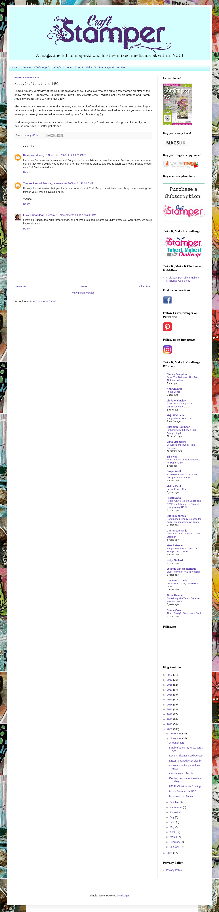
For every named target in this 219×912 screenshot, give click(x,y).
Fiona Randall (175, 595)
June (173, 822)
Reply (26, 172)
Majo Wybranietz (177, 415)
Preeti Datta (174, 497)
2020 (170, 674)
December (176, 733)
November (176, 738)
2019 (170, 679)
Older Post (145, 286)
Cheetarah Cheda (177, 580)
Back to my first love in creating (183, 571)
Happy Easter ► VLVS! (179, 418)
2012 (170, 714)
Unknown (29, 155)
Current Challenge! (36, 67)
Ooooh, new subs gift (181, 773)
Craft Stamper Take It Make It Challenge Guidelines (90, 67)
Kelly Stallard (175, 560)
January (175, 846)
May (172, 827)
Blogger (124, 895)
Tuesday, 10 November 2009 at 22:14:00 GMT (71, 215)
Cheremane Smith (177, 530)
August (174, 812)
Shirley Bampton (177, 374)
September (176, 807)
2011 (170, 719)
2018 (170, 684)
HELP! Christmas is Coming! (185, 786)
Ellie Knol (172, 456)
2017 (170, 689)
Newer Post (21, 286)
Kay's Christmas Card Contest (186, 755)
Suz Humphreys (176, 516)
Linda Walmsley (176, 400)
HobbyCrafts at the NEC (182, 791)
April (173, 832)
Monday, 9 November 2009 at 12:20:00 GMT (61, 155)
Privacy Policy (174, 870)
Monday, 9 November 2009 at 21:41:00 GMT (68, 183)
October (175, 802)
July (172, 817)
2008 (170, 853)
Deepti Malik (174, 471)
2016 (170, 694)
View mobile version (83, 292)
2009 (170, 729)
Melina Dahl (174, 486)
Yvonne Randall (32, 183)
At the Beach (173, 391)
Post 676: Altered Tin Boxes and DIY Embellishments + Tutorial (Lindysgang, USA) (184, 504)
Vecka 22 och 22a (176, 489)
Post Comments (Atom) (43, 301)
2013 (170, 709)
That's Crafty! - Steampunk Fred (184, 613)
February (175, 842)
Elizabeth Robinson (178, 427)
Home (14, 67)
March (174, 837)
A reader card (176, 742)
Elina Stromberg (176, 441)
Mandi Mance (175, 545)
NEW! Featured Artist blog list (185, 760)
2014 (170, 704)
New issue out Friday (181, 796)
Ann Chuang (174, 388)
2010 (170, 724)
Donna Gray (174, 610)
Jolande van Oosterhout (181, 568)
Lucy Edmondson (33, 215)
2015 (170, 699)
